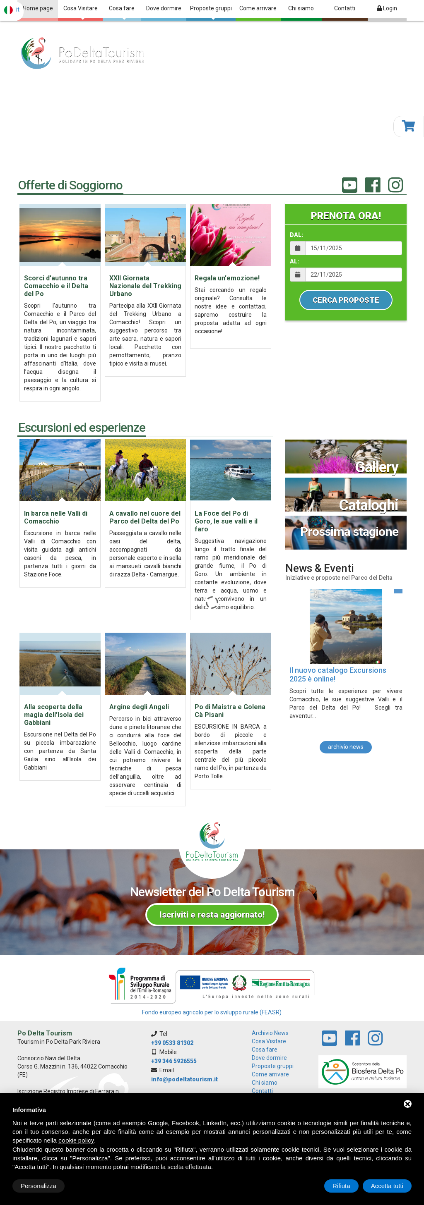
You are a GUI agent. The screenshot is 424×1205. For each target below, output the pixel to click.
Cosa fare (122, 12)
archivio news (346, 746)
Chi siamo (301, 8)
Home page (38, 8)
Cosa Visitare (80, 12)
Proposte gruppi (211, 12)
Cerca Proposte (346, 300)
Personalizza (38, 1185)
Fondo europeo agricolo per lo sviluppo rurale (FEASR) (212, 1012)
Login (387, 8)
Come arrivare (258, 8)
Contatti (344, 8)
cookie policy (76, 1140)
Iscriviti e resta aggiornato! (212, 915)
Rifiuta (341, 1185)
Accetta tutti (387, 1185)
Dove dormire (163, 8)
